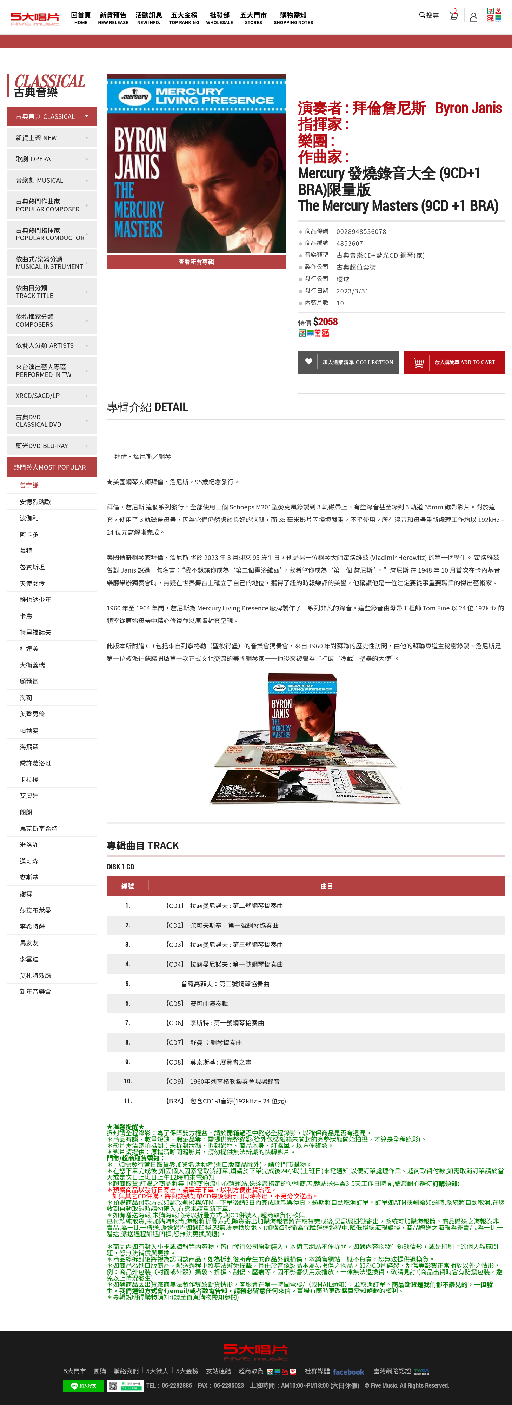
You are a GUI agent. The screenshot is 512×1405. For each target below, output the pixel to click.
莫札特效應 (35, 975)
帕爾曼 (29, 730)
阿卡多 (29, 534)
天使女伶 (32, 583)
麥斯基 (29, 876)
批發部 (219, 18)
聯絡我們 (126, 1370)
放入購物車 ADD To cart (454, 363)
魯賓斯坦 (32, 566)
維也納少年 (35, 599)
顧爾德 (29, 680)
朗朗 (26, 811)
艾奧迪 (29, 795)
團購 (100, 1370)
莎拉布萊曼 (35, 909)
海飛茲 (29, 746)
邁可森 (29, 860)
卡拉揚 (29, 779)
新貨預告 (113, 18)
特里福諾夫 (35, 631)
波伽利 (29, 517)
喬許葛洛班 (35, 762)
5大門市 (75, 1370)
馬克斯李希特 (39, 828)
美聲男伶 (32, 713)
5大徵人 (157, 1370)
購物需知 (293, 18)
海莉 (26, 697)
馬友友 (29, 942)
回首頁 (81, 18)
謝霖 (26, 893)
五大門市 (253, 18)
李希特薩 (32, 926)
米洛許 (29, 844)
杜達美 (29, 648)
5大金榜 (187, 1370)
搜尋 (432, 14)
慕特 (26, 550)
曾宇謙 (29, 484)
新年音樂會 (35, 991)
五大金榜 (184, 18)
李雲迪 (29, 958)
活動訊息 (148, 18)
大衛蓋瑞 (32, 664)
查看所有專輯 (196, 261)
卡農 (26, 615)
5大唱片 (35, 19)
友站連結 (218, 1370)
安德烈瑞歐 (35, 501)
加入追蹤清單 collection (348, 361)
